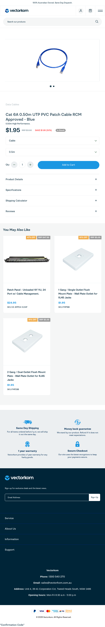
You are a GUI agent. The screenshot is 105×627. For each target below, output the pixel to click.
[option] (52, 60)
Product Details (51, 179)
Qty (7, 164)
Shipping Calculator (51, 201)
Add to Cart (68, 164)
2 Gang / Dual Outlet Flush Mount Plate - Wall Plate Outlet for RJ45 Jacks (26, 376)
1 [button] (51, 86)
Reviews (51, 211)
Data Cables (12, 104)
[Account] (81, 10)
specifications (51, 190)
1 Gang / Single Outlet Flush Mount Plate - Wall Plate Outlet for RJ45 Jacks (77, 293)
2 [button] (54, 86)
